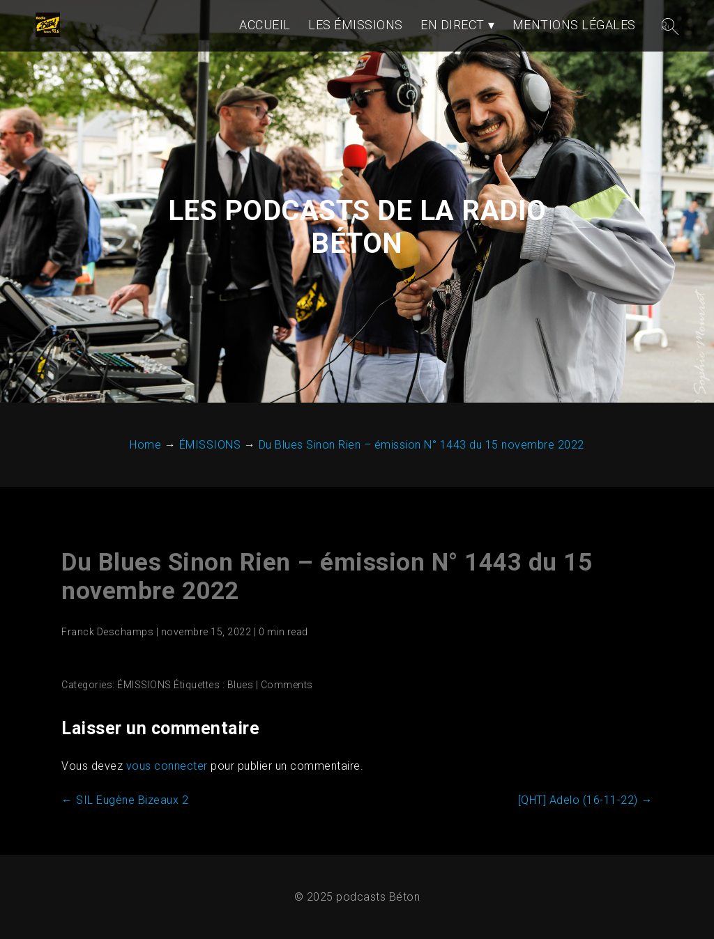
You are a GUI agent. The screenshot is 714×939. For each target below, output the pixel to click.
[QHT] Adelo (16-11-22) (585, 800)
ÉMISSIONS (144, 684)
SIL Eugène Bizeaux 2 (124, 800)
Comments (287, 684)
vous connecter (167, 766)
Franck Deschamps (107, 631)
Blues (240, 684)
